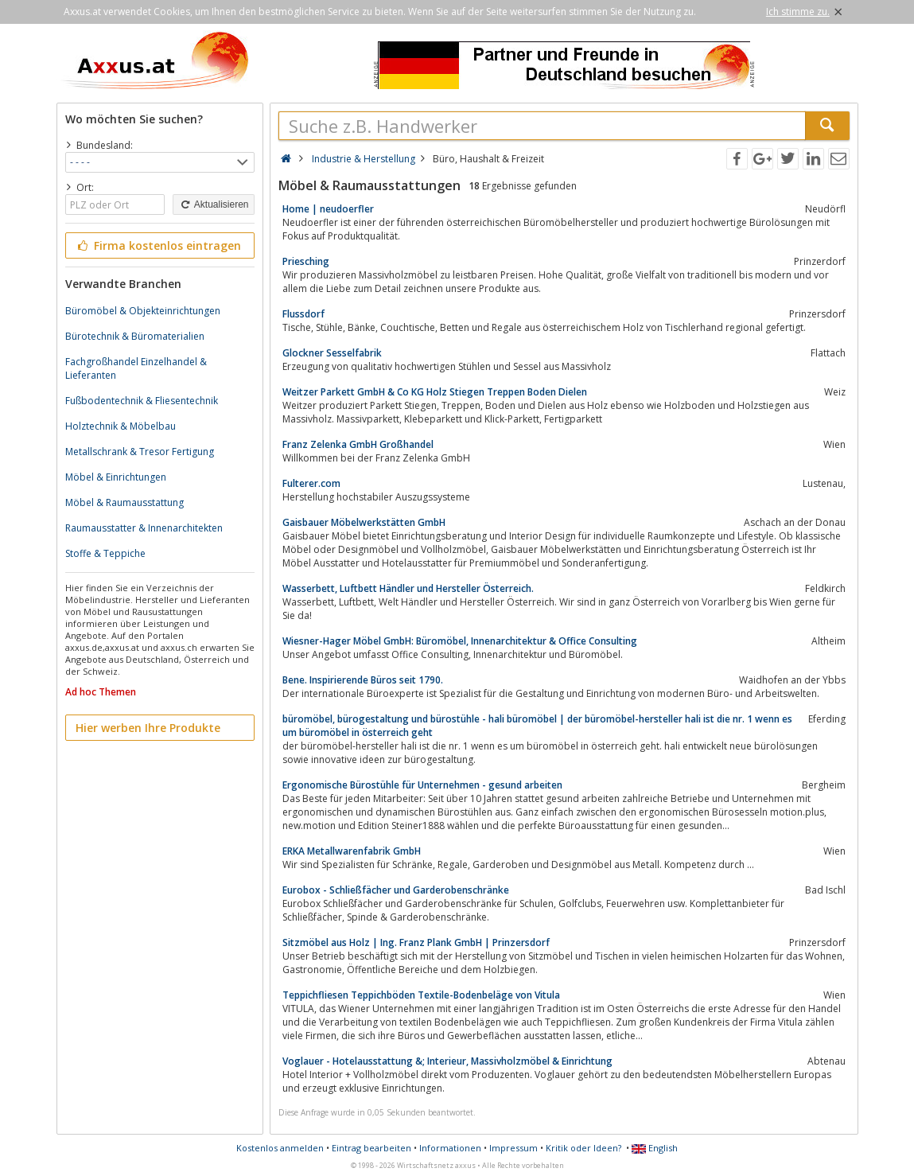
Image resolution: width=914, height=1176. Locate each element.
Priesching (305, 261)
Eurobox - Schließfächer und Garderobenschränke (395, 890)
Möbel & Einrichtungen (115, 477)
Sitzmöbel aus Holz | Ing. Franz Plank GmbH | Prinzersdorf (416, 942)
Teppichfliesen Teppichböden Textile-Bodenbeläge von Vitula (421, 995)
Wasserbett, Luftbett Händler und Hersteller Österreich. (408, 588)
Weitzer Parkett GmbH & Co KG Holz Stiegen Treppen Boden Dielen (434, 392)
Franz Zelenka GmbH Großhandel (358, 444)
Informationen (450, 1148)
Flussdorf (303, 314)
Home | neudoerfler (328, 209)
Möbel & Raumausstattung (124, 502)
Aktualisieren (213, 204)
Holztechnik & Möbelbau (120, 426)
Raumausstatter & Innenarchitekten (144, 528)
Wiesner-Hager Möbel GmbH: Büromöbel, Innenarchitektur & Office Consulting (459, 641)
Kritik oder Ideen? (583, 1148)
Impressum (513, 1148)
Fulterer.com (311, 483)
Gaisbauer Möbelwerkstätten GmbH (363, 522)
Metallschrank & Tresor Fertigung (139, 451)
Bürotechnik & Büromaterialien (134, 336)
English (655, 1148)
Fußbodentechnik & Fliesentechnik (141, 400)
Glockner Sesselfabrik (332, 353)
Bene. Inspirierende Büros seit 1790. (362, 680)
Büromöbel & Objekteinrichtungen (142, 310)
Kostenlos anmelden (280, 1148)
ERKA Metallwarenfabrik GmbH (351, 851)
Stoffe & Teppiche (105, 553)
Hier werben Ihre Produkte (148, 727)
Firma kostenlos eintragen (159, 245)
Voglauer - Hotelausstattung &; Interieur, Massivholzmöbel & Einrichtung (447, 1061)
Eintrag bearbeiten (371, 1148)
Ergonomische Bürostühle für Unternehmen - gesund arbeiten (422, 785)
